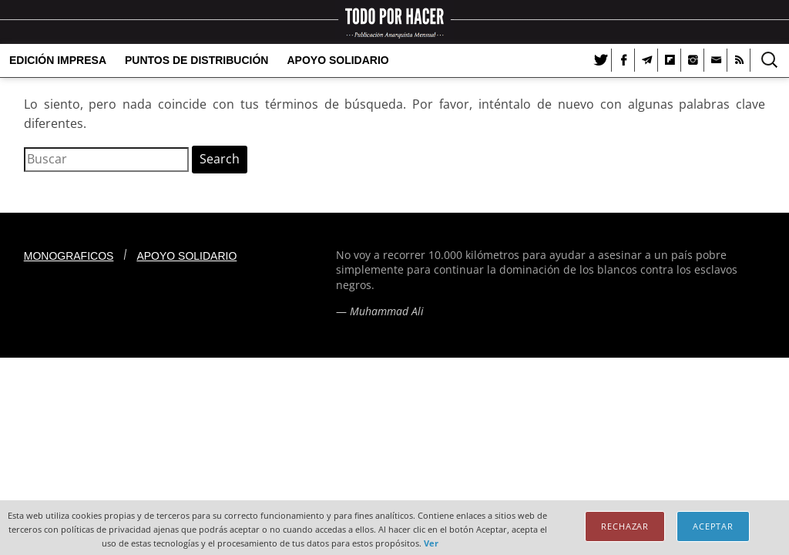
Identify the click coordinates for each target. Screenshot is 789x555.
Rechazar (625, 526)
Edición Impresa (57, 60)
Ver (431, 543)
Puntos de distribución (196, 60)
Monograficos (69, 256)
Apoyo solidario (337, 60)
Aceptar (713, 526)
